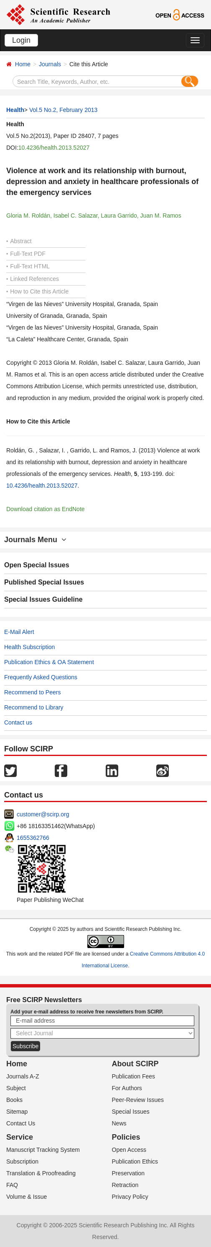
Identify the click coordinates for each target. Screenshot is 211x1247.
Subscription (22, 1161)
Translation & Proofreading (41, 1173)
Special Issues (131, 1111)
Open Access (129, 1149)
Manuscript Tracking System (43, 1149)
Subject (16, 1088)
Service (19, 1137)
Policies (126, 1137)
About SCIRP (135, 1064)
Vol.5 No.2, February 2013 (63, 110)
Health (15, 110)
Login (21, 40)
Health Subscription (29, 647)
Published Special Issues (44, 582)
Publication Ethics (135, 1161)
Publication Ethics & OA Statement (49, 662)
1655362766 (33, 837)
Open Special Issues (36, 565)
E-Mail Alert (19, 632)
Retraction (125, 1185)
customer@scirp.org (43, 814)
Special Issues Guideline (43, 599)
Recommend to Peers (32, 692)
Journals (50, 64)
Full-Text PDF (26, 253)
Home (23, 64)
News (119, 1123)
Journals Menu (35, 539)
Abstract (19, 241)
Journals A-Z (22, 1076)
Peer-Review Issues (138, 1099)
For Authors (127, 1088)
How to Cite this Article (37, 291)
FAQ (12, 1185)
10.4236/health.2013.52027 (54, 147)
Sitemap (17, 1111)
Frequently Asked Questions (40, 677)
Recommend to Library (34, 707)
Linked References (32, 278)
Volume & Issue (26, 1196)
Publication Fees (133, 1076)
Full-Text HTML (28, 266)
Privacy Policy (130, 1196)
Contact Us (20, 1123)
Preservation (128, 1173)
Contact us (18, 722)
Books (14, 1099)
